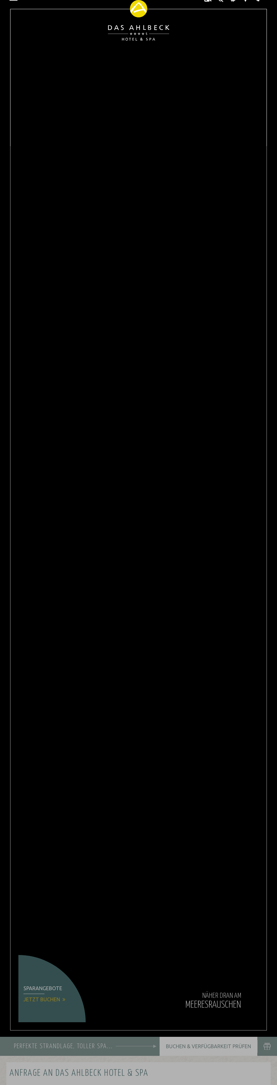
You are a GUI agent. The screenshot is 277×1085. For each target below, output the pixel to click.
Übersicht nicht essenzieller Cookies (76, 1064)
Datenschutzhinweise (63, 1075)
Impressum (98, 1075)
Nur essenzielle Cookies (40, 1052)
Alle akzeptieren (112, 1052)
